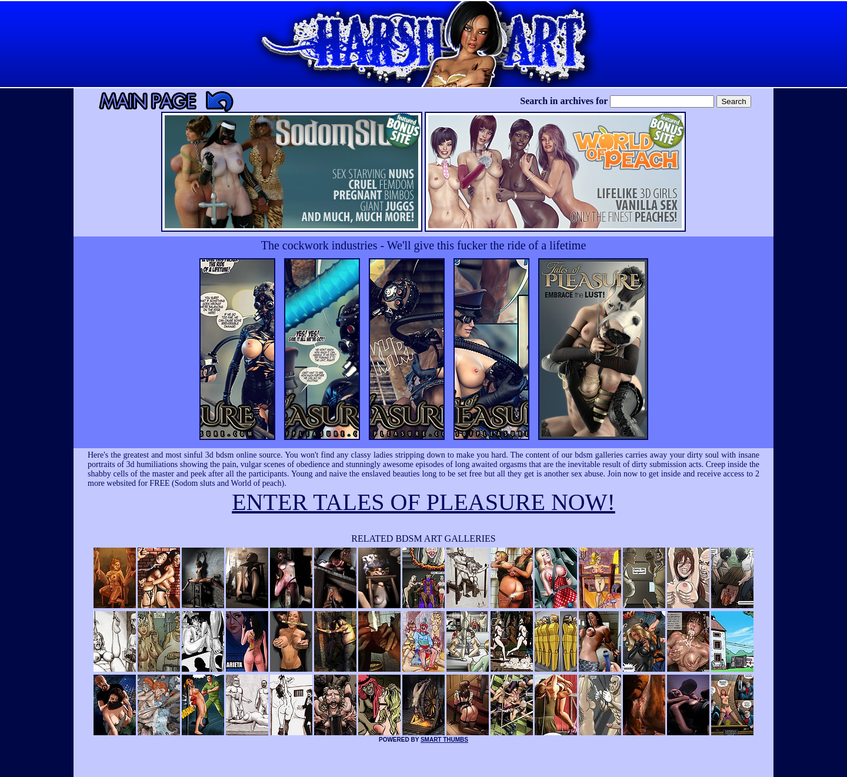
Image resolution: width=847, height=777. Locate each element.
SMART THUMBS (444, 739)
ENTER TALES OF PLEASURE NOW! (423, 502)
